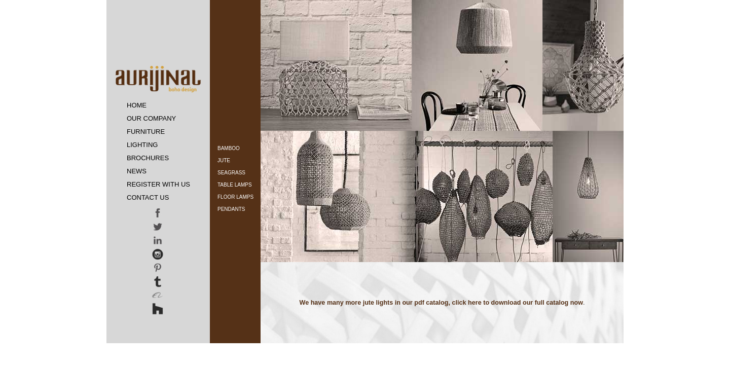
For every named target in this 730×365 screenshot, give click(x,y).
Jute (223, 160)
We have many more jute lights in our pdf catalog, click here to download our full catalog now (441, 302)
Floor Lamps (235, 197)
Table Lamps (234, 185)
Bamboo (228, 148)
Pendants (231, 209)
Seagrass (231, 172)
